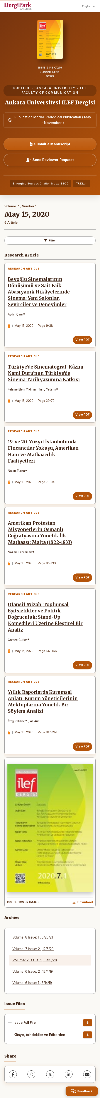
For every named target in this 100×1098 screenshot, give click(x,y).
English (88, 6)
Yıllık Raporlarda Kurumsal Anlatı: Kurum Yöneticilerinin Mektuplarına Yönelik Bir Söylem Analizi (43, 701)
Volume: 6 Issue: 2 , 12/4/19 (32, 971)
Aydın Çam (15, 314)
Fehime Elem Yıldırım (22, 389)
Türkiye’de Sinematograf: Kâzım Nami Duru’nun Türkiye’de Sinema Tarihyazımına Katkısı (45, 373)
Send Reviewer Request (50, 160)
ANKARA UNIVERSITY (55, 88)
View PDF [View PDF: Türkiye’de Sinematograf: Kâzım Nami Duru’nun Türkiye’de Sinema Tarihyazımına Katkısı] (82, 414)
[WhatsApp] (31, 1074)
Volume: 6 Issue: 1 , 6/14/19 (32, 983)
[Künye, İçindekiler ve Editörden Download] (87, 1034)
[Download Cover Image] (83, 902)
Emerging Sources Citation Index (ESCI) (40, 183)
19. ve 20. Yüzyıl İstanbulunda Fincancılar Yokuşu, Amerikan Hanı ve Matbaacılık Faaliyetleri (43, 451)
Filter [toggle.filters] (50, 240)
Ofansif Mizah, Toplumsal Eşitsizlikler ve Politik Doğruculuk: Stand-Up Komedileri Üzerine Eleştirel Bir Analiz (45, 617)
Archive (12, 917)
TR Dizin (81, 183)
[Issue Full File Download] (87, 1022)
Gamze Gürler (17, 640)
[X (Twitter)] (50, 1074)
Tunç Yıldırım (47, 389)
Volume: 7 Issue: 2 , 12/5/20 (33, 949)
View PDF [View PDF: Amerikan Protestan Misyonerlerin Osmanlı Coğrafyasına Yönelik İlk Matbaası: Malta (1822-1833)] (82, 577)
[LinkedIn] (69, 1074)
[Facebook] (13, 1074)
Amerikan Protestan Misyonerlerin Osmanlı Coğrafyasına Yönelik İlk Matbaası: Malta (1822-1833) (40, 532)
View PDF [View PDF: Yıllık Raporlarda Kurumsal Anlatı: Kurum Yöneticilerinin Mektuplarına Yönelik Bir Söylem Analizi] (82, 746)
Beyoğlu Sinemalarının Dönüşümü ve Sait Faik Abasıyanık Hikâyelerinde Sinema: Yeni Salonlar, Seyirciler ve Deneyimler (39, 292)
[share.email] (87, 1074)
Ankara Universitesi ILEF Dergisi (50, 102)
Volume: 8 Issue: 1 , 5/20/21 (32, 937)
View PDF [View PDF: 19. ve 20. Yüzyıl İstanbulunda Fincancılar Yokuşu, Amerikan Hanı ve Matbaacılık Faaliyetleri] (82, 496)
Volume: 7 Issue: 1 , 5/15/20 (34, 960)
